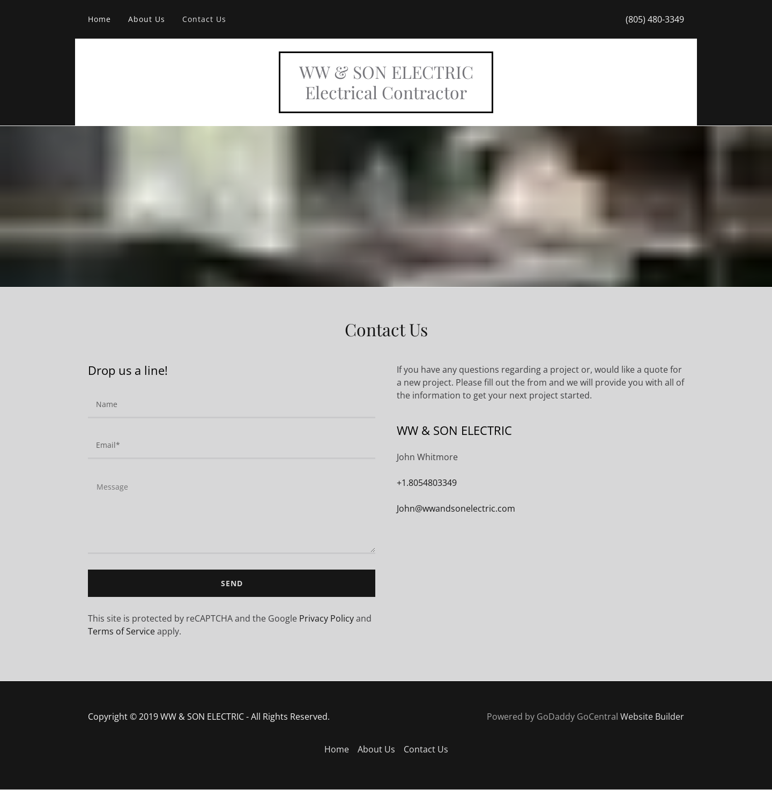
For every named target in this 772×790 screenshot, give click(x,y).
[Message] (231, 513)
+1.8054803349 (427, 483)
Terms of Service (121, 631)
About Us (146, 19)
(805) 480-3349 (655, 19)
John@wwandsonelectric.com (456, 508)
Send (232, 583)
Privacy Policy (326, 618)
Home (99, 19)
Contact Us (204, 19)
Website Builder (652, 716)
